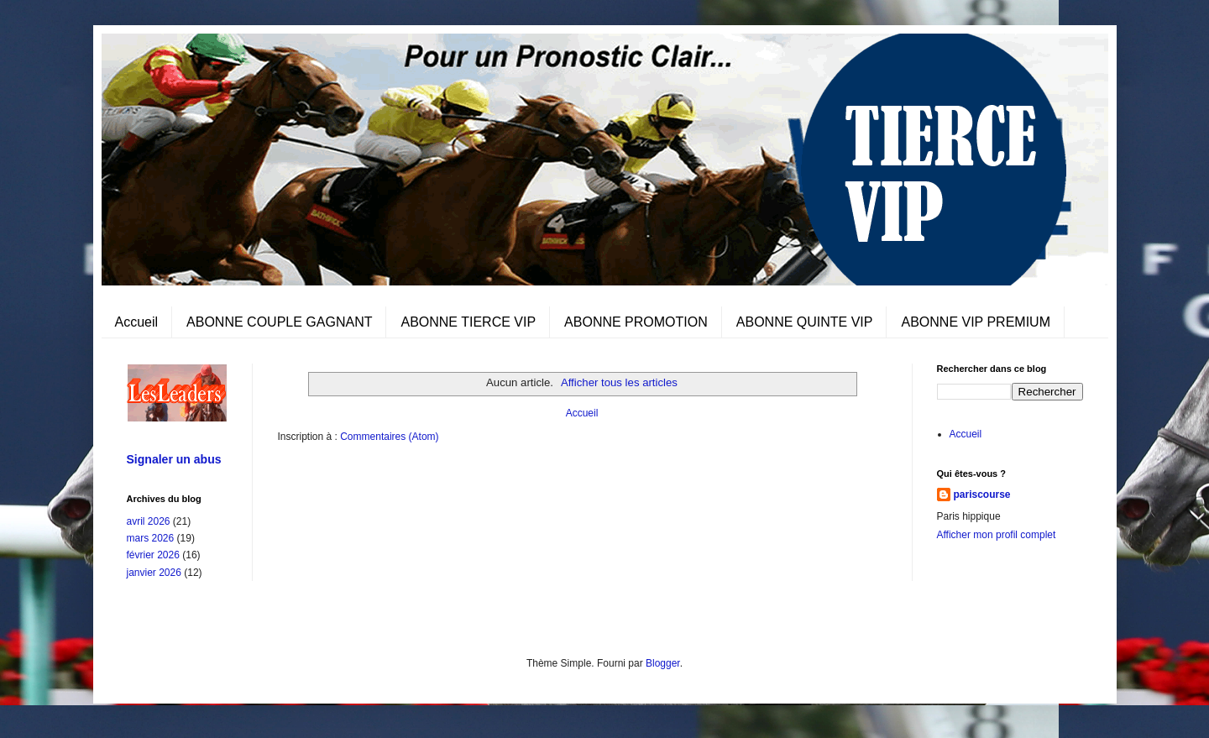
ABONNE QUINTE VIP (804, 322)
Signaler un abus (174, 459)
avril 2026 (148, 521)
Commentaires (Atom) (389, 436)
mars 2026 (151, 538)
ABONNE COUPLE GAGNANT (279, 322)
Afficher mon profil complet (996, 535)
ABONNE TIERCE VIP (468, 322)
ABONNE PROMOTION (636, 322)
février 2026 (153, 555)
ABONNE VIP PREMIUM (975, 322)
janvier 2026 (154, 572)
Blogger (663, 663)
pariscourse (982, 494)
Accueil (137, 322)
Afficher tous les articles (619, 382)
